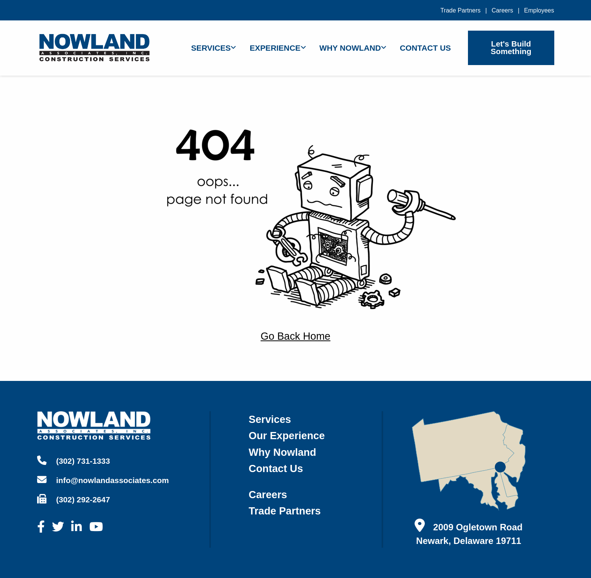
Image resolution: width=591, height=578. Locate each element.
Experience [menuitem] (274, 48)
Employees (539, 10)
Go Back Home (295, 336)
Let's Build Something (511, 47)
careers (268, 494)
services (270, 419)
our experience (287, 435)
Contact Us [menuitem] (425, 48)
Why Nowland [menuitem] (350, 48)
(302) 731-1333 (73, 460)
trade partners (285, 511)
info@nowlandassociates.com (103, 480)
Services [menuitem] (211, 48)
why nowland (282, 452)
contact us (276, 468)
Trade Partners (460, 10)
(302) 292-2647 (73, 499)
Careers (502, 10)
